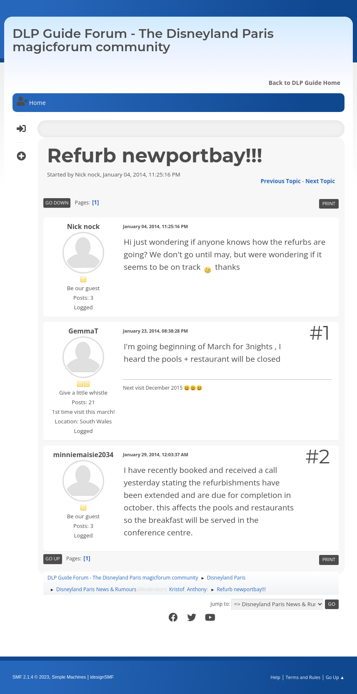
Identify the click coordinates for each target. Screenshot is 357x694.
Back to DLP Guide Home (304, 83)
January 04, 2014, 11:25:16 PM (155, 226)
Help (275, 677)
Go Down (56, 202)
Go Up (52, 558)
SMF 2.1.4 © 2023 (30, 676)
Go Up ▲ (335, 677)
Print (328, 203)
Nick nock (83, 226)
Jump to (219, 603)
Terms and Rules (303, 677)
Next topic (320, 181)
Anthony (197, 589)
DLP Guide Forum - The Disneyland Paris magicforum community (143, 40)
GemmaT (83, 331)
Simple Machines (69, 676)
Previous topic (280, 181)
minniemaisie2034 (83, 454)
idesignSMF (102, 676)
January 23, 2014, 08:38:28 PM (155, 331)
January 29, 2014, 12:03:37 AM (155, 454)
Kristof (177, 589)
